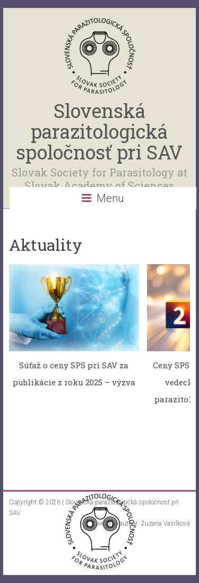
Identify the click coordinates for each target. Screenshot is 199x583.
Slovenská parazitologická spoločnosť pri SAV (99, 131)
